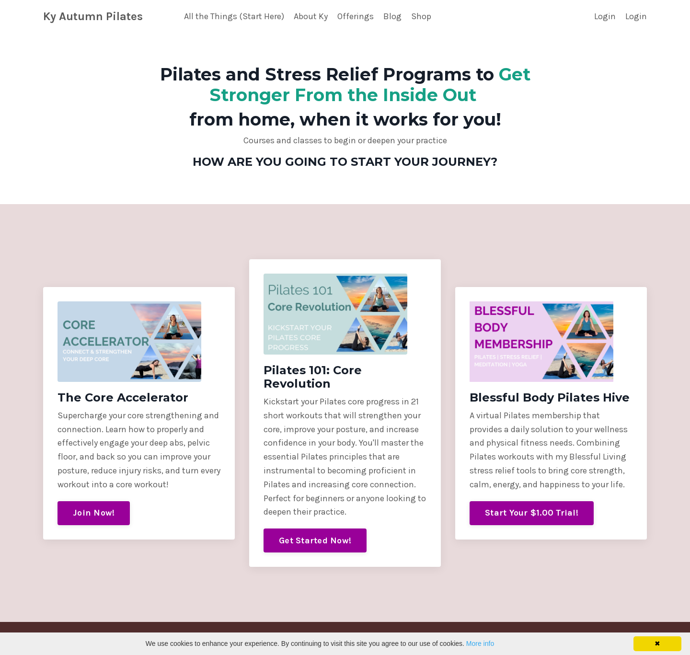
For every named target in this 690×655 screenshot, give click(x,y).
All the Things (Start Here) (234, 16)
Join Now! (94, 512)
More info (480, 643)
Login (605, 16)
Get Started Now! (315, 540)
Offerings (355, 16)
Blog (392, 16)
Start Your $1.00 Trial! (531, 512)
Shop (421, 16)
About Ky (311, 16)
